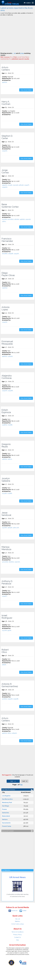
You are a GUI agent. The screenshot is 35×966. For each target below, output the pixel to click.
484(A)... (4, 664)
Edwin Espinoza (6, 411)
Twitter (23, 910)
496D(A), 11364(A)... (7, 356)
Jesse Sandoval (6, 513)
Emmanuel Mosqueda (7, 342)
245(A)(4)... (5, 288)
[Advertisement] (17, 34)
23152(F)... (5, 596)
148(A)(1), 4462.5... (7, 459)
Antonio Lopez (6, 308)
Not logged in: (7, 775)
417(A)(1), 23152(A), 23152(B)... (10, 699)
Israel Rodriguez (7, 616)
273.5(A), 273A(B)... (7, 493)
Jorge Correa (5, 171)
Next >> (13, 781)
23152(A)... (5, 151)
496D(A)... (5, 82)
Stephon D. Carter (7, 137)
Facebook (13, 910)
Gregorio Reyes (6, 445)
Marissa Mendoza (6, 548)
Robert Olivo (5, 650)
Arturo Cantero (6, 68)
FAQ (17, 940)
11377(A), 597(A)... (7, 630)
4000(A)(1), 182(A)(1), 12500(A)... (11, 562)
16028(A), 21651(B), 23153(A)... (11, 253)
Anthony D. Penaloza (7, 582)
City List (17, 919)
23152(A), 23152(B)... (8, 390)
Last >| (24, 781)
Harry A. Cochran (6, 102)
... (2, 116)
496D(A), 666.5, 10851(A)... (10, 733)
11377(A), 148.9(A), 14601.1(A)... (11, 527)
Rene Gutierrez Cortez (10, 205)
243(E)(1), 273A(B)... (7, 425)
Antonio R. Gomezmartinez (10, 685)
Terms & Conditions (18, 932)
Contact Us (17, 937)
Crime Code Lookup (17, 924)
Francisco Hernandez (7, 239)
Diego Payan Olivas (8, 274)
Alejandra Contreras (7, 376)
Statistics (17, 921)
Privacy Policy (17, 934)
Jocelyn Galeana (6, 479)
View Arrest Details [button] (26, 90)
